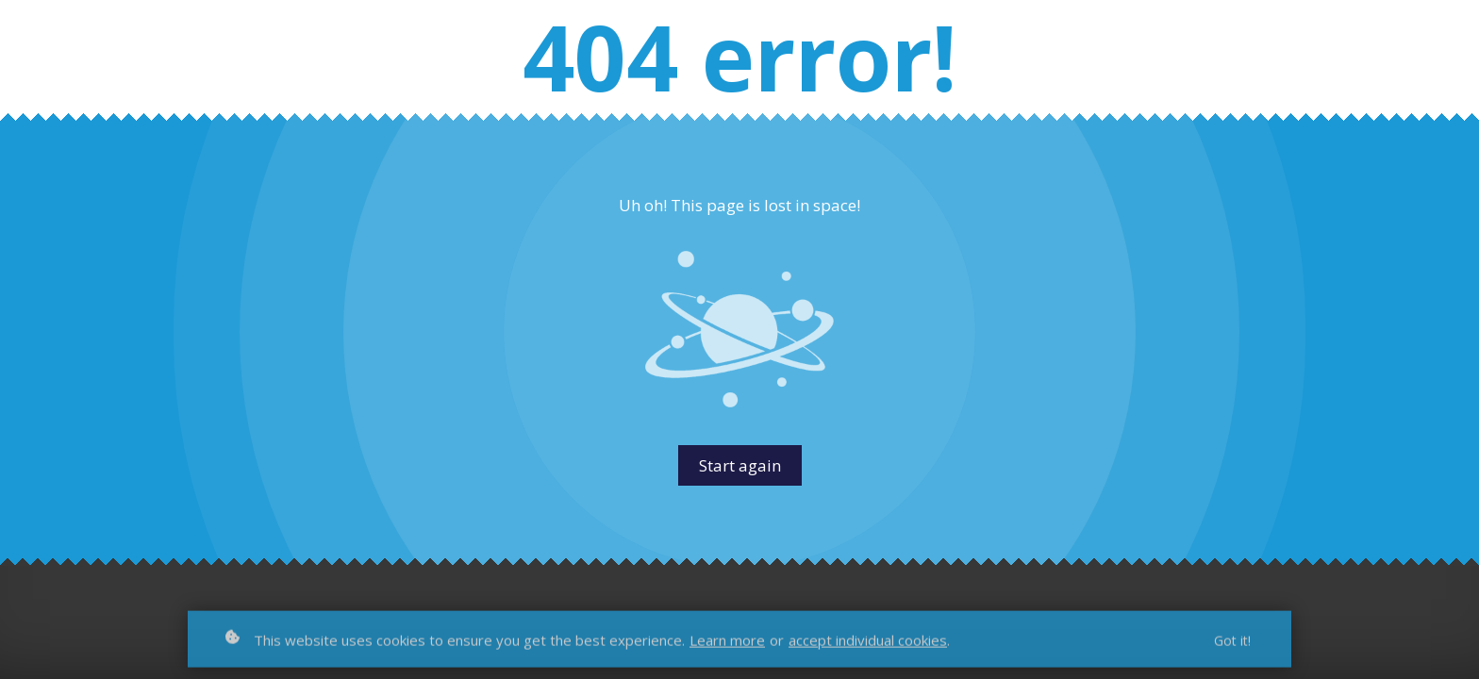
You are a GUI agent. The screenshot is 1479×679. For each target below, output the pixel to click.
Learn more (727, 646)
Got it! (1232, 646)
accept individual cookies (868, 646)
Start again (740, 465)
